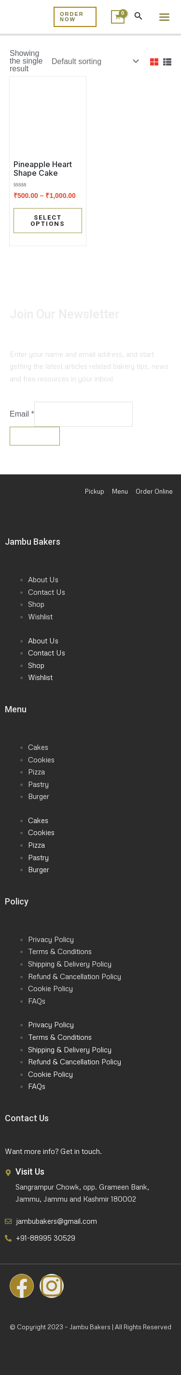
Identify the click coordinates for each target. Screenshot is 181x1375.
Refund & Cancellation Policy (74, 976)
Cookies (41, 759)
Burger (38, 796)
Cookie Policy (50, 988)
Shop (36, 604)
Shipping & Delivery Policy (69, 963)
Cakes (38, 747)
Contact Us (46, 592)
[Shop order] (94, 61)
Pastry (38, 784)
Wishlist (40, 616)
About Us (43, 579)
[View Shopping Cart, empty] (115, 17)
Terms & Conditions (60, 951)
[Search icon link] (138, 18)
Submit (35, 436)
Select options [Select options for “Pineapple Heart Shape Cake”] (47, 220)
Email (22, 414)
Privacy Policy (51, 939)
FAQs (36, 1000)
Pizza (36, 771)
